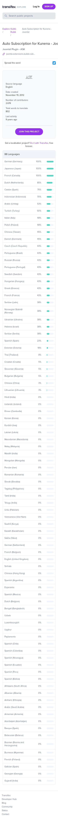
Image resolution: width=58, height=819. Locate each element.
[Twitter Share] (54, 63)
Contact (5, 814)
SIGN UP (49, 6)
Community (7, 806)
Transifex (6, 795)
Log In (36, 6)
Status (5, 810)
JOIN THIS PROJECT (29, 131)
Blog (4, 803)
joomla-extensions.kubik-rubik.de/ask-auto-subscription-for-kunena (21, 54)
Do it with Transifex (39, 143)
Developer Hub (9, 799)
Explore (6, 29)
